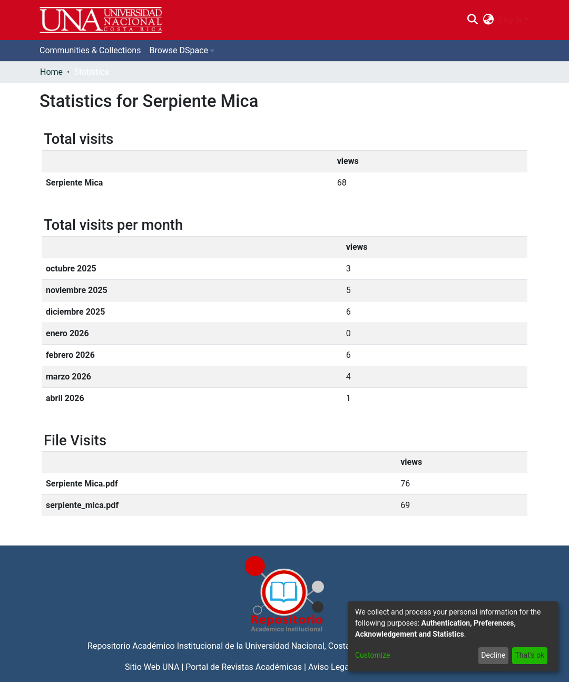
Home (51, 72)
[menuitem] (488, 20)
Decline (493, 655)
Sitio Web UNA (152, 667)
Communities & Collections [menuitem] (90, 50)
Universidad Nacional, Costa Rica (306, 646)
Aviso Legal (329, 667)
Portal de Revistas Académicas (243, 667)
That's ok (529, 655)
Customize (372, 655)
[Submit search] (472, 20)
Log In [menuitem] (510, 20)
